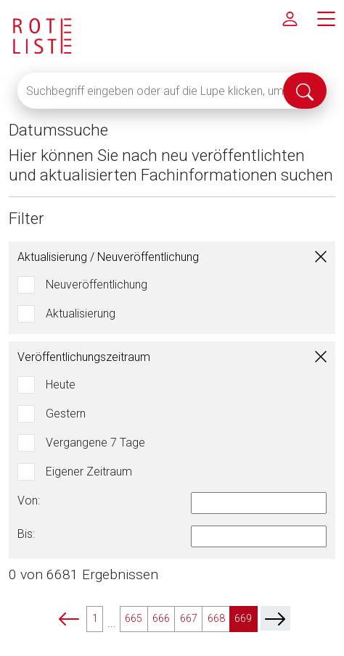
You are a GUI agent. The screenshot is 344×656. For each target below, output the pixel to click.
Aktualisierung (80, 313)
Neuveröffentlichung (96, 284)
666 (161, 618)
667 (188, 618)
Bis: (26, 534)
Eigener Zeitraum (89, 471)
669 (243, 618)
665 (133, 618)
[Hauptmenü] (326, 18)
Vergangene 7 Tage (95, 442)
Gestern (66, 413)
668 (216, 618)
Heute (60, 384)
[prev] (68, 618)
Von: (28, 500)
